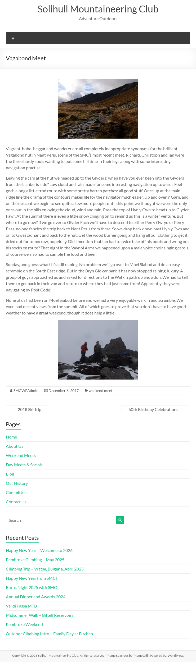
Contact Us (16, 501)
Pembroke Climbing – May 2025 (35, 559)
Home (11, 436)
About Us (14, 446)
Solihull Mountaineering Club (98, 9)
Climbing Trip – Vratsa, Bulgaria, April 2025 (45, 568)
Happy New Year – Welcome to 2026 (39, 550)
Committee (16, 492)
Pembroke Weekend (24, 624)
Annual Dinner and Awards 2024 (35, 596)
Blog (10, 473)
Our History (17, 483)
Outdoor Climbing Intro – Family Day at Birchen (49, 633)
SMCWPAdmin (26, 390)
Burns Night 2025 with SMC (31, 587)
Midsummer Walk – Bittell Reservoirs (39, 615)
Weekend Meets (21, 455)
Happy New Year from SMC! (31, 578)
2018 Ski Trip (27, 409)
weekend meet (100, 390)
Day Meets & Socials (24, 464)
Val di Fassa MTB (21, 605)
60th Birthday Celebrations (155, 409)
